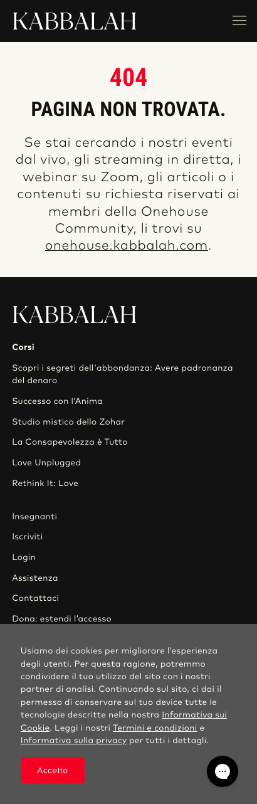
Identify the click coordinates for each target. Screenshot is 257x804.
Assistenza (35, 578)
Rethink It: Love (45, 483)
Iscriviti (27, 536)
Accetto (52, 770)
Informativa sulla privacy (74, 740)
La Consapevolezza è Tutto (70, 442)
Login (24, 557)
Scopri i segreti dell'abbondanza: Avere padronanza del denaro (122, 374)
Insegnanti (34, 516)
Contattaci (35, 598)
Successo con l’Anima (57, 401)
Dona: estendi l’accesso (62, 619)
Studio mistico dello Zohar (68, 422)
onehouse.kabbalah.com (126, 246)
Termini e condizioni (155, 728)
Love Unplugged (46, 462)
